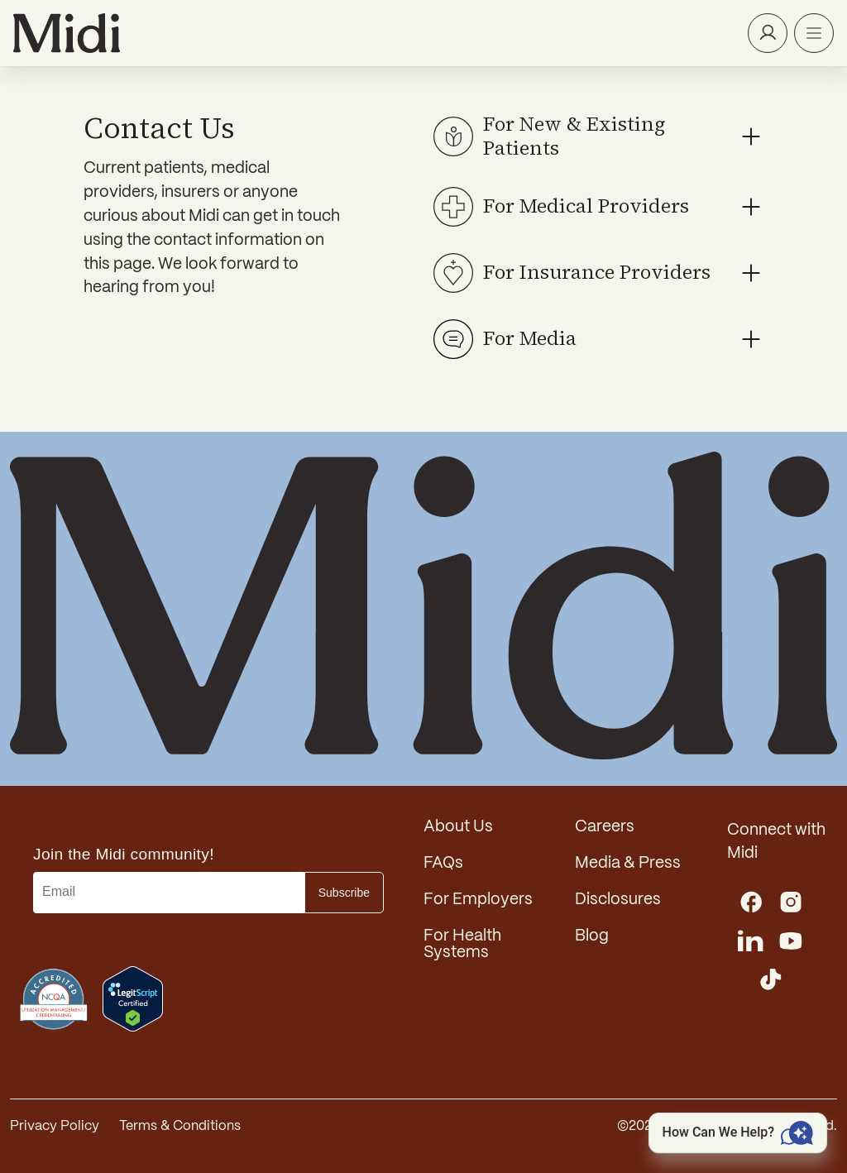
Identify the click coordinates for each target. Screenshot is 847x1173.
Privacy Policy (54, 1126)
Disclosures (618, 900)
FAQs (443, 863)
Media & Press (628, 863)
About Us (458, 827)
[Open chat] (737, 1133)
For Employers (478, 900)
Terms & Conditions (180, 1126)
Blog (592, 936)
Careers (604, 827)
